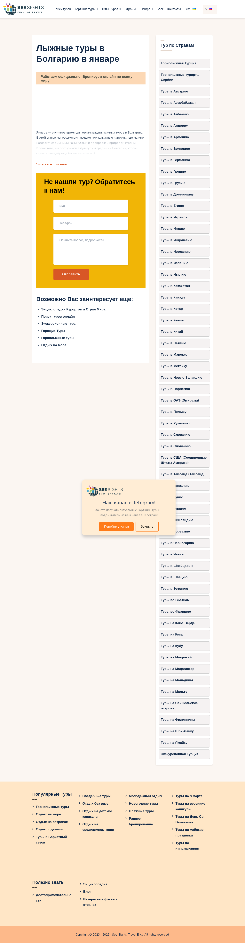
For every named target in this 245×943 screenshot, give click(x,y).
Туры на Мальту (174, 692)
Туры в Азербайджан (178, 103)
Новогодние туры (143, 803)
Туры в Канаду (173, 297)
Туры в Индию (173, 228)
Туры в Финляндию (177, 520)
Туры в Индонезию (176, 240)
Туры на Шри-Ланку (177, 731)
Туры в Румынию (175, 423)
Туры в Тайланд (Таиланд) (183, 474)
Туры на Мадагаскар (177, 669)
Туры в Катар (172, 309)
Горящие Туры (53, 331)
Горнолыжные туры (57, 338)
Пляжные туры (141, 811)
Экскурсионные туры (59, 323)
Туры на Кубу (172, 646)
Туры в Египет (173, 206)
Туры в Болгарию (175, 149)
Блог (87, 892)
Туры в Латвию (173, 343)
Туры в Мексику (174, 366)
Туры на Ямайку (174, 743)
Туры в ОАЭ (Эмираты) (180, 400)
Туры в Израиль (174, 217)
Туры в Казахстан (175, 286)
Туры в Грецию (173, 171)
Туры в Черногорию (177, 543)
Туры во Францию (176, 611)
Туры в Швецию (174, 577)
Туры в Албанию (175, 114)
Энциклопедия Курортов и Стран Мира (73, 309)
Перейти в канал (116, 526)
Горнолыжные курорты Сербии (180, 77)
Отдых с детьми (49, 829)
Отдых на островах (52, 822)
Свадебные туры (97, 796)
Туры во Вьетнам (175, 600)
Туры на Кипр (172, 634)
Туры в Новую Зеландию (181, 377)
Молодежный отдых (145, 796)
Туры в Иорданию (176, 252)
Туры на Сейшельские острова (179, 705)
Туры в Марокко (174, 354)
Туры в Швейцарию (177, 566)
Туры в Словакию (175, 435)
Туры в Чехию (172, 554)
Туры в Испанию (174, 263)
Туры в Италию (173, 274)
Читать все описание (51, 164)
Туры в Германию (175, 160)
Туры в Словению (176, 446)
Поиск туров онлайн (58, 316)
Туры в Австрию (174, 91)
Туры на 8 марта (189, 796)
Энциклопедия (95, 884)
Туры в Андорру (174, 125)
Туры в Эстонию (174, 589)
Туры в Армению (175, 137)
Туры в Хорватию (175, 531)
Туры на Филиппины (178, 720)
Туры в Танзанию (175, 486)
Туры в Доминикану (177, 194)
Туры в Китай (172, 331)
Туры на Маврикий (176, 657)
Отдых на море (53, 345)
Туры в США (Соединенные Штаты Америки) (184, 460)
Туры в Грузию (173, 183)
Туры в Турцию (173, 508)
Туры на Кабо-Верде (178, 623)
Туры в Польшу (173, 412)
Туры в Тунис (172, 497)
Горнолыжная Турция (178, 63)
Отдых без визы (96, 803)
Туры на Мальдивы (177, 680)
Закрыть (147, 526)
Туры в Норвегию (175, 389)
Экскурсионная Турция (180, 754)
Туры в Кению (172, 320)
